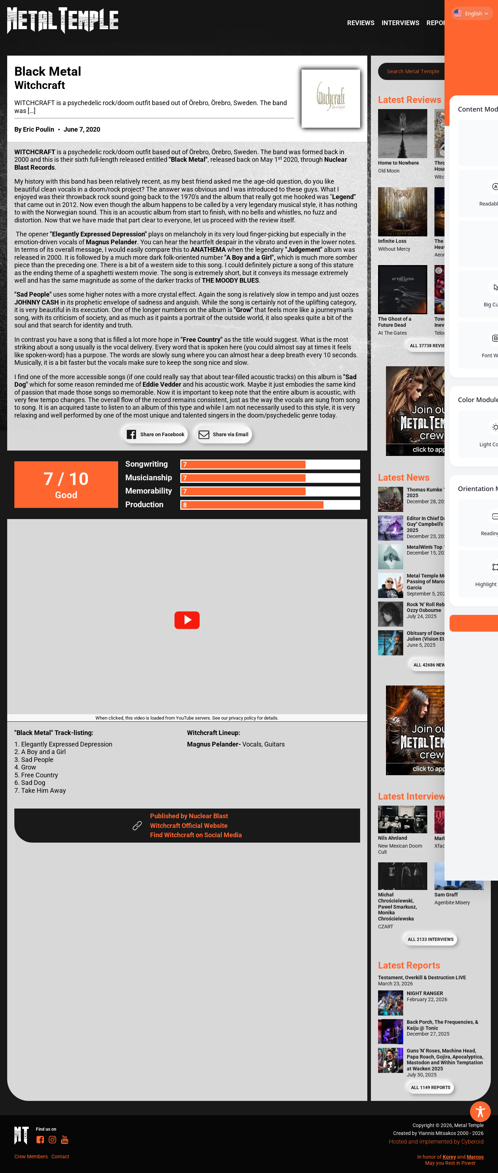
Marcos (475, 1157)
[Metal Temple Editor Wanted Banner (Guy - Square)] (431, 773)
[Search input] (423, 71)
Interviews (400, 23)
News (471, 23)
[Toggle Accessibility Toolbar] (480, 1112)
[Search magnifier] (472, 71)
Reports (441, 23)
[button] (187, 620)
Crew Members (31, 1156)
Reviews (360, 23)
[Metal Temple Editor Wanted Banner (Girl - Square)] (431, 453)
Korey (449, 1157)
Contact (60, 1156)
